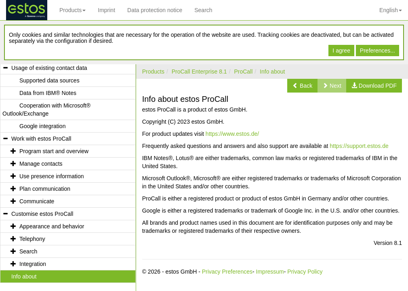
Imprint (106, 10)
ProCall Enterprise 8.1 (199, 71)
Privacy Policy (304, 271)
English (390, 10)
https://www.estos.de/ (232, 134)
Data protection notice (154, 10)
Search (203, 10)
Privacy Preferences (227, 271)
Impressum (270, 271)
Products (72, 10)
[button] (302, 86)
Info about (272, 71)
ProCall (243, 71)
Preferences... (377, 50)
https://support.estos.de (359, 146)
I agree (341, 50)
